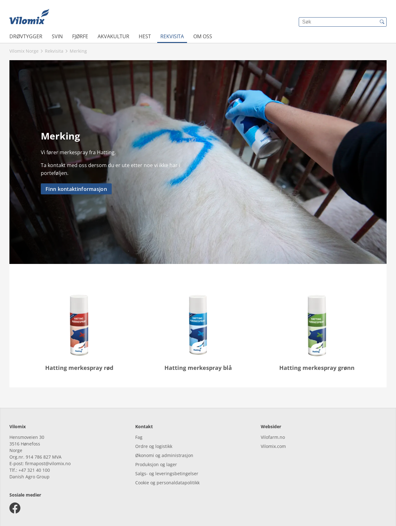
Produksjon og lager (156, 464)
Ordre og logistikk (153, 446)
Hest (145, 36)
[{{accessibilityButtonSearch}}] (382, 22)
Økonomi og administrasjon (164, 455)
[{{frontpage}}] (29, 17)
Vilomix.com (273, 446)
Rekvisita (172, 36)
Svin (57, 36)
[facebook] (14, 507)
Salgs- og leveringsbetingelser (166, 473)
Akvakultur (113, 36)
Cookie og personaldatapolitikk (167, 483)
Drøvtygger (25, 36)
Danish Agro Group (29, 477)
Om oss (202, 36)
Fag (138, 437)
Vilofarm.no (273, 437)
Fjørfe (80, 36)
